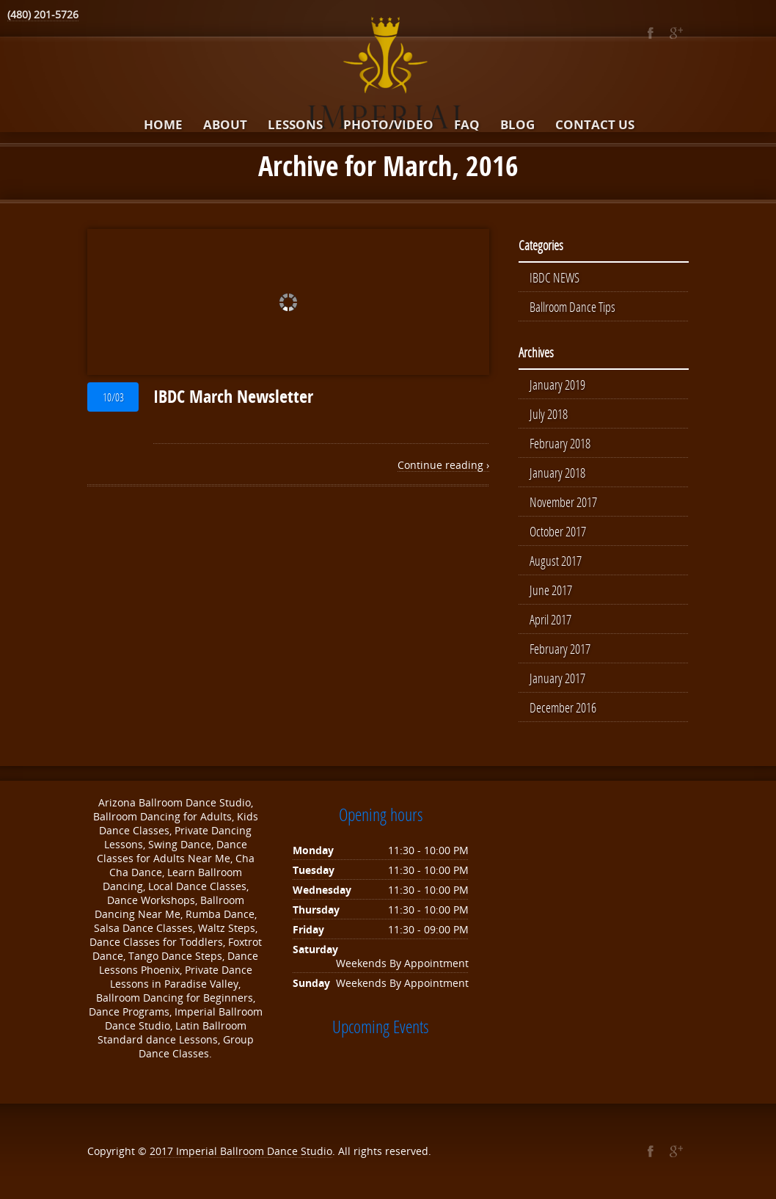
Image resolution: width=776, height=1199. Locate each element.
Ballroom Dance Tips (572, 307)
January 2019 (557, 384)
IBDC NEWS (554, 277)
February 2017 (560, 648)
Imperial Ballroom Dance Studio (254, 1151)
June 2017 (551, 590)
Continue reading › (443, 465)
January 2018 (557, 472)
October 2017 (558, 531)
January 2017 (557, 678)
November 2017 (563, 502)
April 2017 (550, 619)
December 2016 (563, 707)
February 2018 (560, 443)
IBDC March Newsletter (233, 396)
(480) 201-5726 (42, 14)
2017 (163, 1151)
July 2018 (549, 414)
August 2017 (556, 560)
